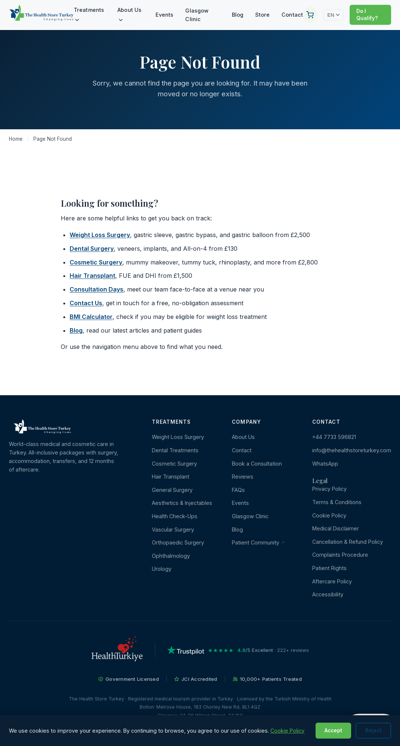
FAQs (238, 490)
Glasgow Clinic (197, 14)
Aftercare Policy (332, 581)
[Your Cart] (310, 15)
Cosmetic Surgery (96, 262)
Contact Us (86, 303)
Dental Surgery (92, 248)
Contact (292, 14)
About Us (129, 14)
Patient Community (258, 542)
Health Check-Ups (174, 516)
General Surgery (172, 490)
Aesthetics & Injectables (182, 503)
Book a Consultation (257, 463)
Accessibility (327, 594)
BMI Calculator (91, 316)
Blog (238, 14)
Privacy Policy (329, 489)
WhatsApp (325, 463)
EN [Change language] (333, 15)
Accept (333, 730)
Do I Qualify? (367, 14)
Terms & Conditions (336, 502)
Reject (373, 730)
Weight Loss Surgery (100, 235)
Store (262, 14)
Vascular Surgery (173, 529)
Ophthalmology (171, 556)
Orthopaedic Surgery (178, 542)
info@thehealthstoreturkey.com (351, 450)
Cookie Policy (329, 515)
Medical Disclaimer (335, 528)
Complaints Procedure (340, 555)
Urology (161, 569)
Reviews (242, 476)
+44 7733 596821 (334, 437)
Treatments (89, 14)
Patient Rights (329, 568)
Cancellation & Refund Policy (347, 542)
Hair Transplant (92, 275)
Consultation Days (96, 289)
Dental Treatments (175, 450)
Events (164, 14)
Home (16, 139)
